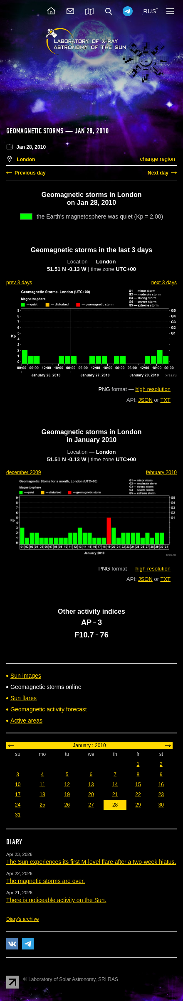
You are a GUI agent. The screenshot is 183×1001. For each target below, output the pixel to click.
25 (42, 805)
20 (91, 794)
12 (67, 784)
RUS (149, 11)
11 (42, 784)
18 (42, 794)
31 (17, 815)
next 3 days (164, 282)
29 (138, 805)
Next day (158, 173)
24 (17, 805)
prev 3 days (19, 282)
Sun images (25, 675)
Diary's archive (22, 919)
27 (91, 805)
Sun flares (23, 698)
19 (67, 794)
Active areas (26, 720)
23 (161, 794)
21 (115, 794)
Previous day (30, 173)
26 (67, 805)
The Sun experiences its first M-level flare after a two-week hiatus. (91, 861)
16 (161, 784)
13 (91, 784)
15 (138, 784)
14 (115, 784)
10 (17, 784)
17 (17, 794)
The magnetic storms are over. (45, 881)
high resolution (153, 389)
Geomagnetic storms (35, 130)
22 (138, 794)
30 (161, 805)
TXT (165, 400)
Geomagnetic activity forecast (48, 709)
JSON (145, 400)
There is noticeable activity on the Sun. (56, 900)
